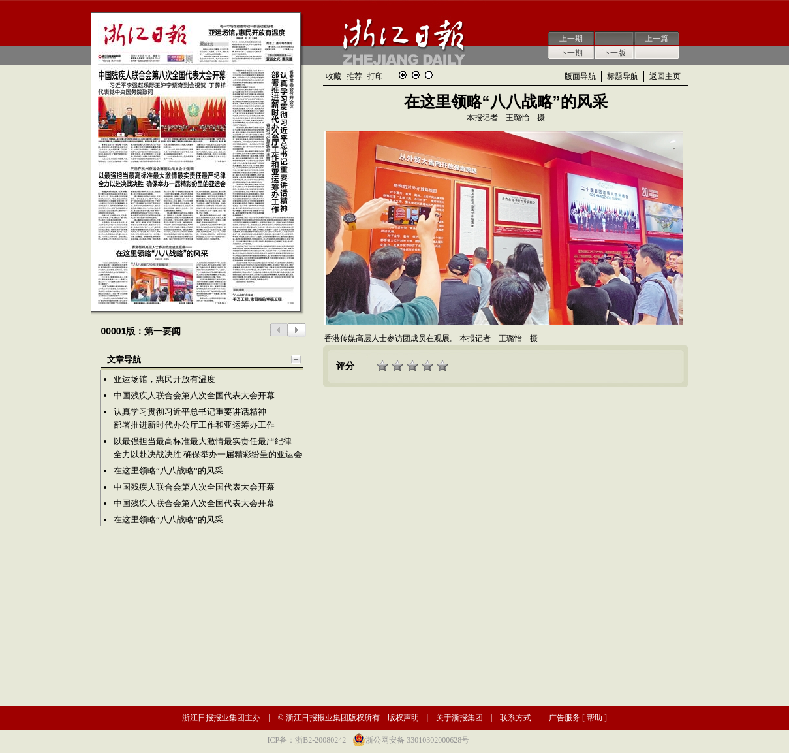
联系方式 (515, 717)
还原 (429, 75)
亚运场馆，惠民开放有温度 (164, 379)
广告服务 (564, 717)
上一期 (571, 38)
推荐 (354, 76)
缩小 (416, 75)
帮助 (594, 717)
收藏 (333, 76)
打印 (375, 76)
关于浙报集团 (459, 717)
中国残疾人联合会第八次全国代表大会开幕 (194, 395)
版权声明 (403, 717)
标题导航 (622, 76)
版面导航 (580, 76)
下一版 (614, 52)
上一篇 (656, 38)
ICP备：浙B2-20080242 (307, 740)
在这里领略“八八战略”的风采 (168, 470)
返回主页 (665, 76)
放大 (403, 75)
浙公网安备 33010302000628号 (417, 740)
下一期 (571, 52)
